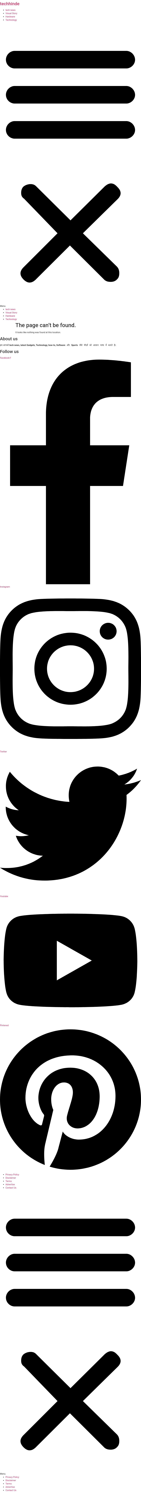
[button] (70, 165)
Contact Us (11, 1187)
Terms (9, 1181)
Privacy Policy (12, 1174)
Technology (11, 20)
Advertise (10, 1184)
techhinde (9, 3)
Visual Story (11, 13)
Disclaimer (11, 1178)
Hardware (10, 16)
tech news (10, 10)
